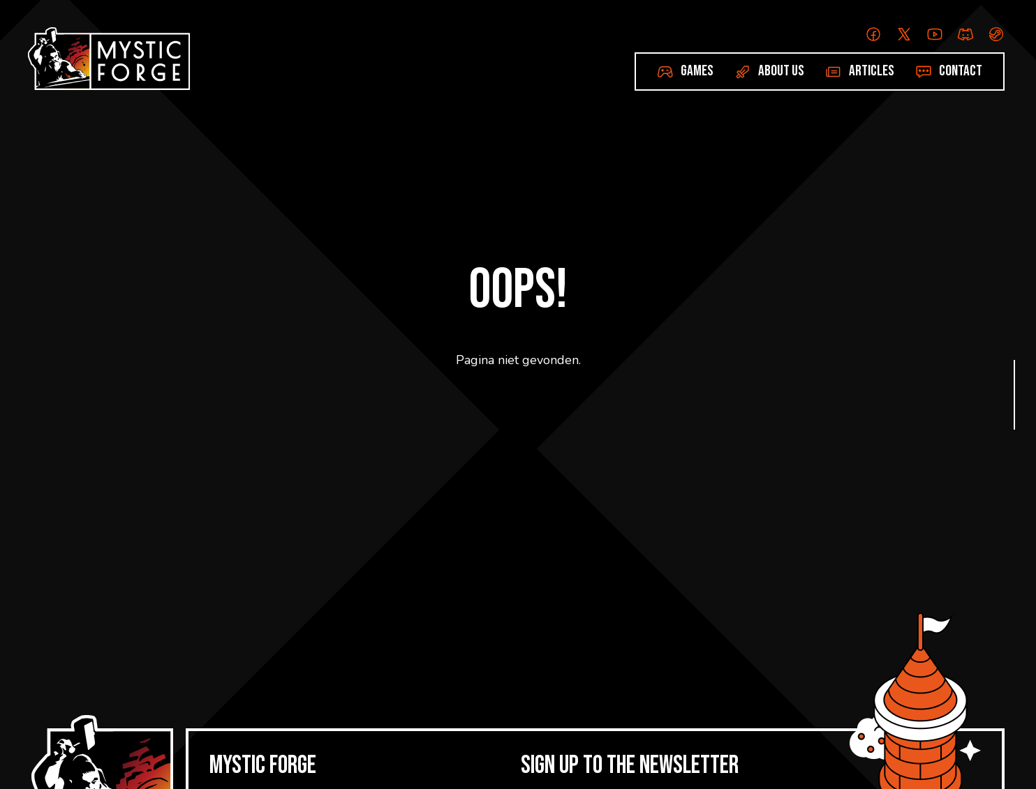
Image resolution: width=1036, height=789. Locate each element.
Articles (871, 71)
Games (697, 71)
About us (781, 71)
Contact (960, 71)
